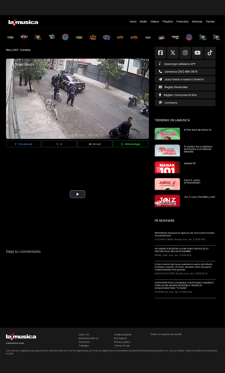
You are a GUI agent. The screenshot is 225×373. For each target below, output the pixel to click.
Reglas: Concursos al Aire (180, 95)
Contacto (171, 103)
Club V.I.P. (84, 334)
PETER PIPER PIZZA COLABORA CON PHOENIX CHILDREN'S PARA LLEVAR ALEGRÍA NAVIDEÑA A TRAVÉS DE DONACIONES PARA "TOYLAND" (184, 285)
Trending (25, 49)
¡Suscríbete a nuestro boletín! (181, 79)
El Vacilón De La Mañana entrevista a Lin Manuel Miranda (198, 149)
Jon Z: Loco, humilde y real (199, 197)
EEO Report (120, 338)
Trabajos (84, 345)
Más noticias (166, 299)
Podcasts (182, 21)
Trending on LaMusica (172, 120)
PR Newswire (165, 221)
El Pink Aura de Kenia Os (198, 129)
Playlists (167, 21)
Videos (154, 21)
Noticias (197, 21)
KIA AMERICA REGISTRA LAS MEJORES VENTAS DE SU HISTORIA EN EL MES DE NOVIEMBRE (182, 250)
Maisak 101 (189, 163)
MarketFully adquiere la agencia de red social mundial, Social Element (185, 234)
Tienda (210, 21)
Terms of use (122, 345)
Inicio (133, 21)
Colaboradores (122, 334)
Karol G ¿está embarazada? (192, 181)
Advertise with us (88, 338)
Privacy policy (122, 342)
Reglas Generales (176, 87)
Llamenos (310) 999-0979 (178, 72)
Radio (143, 21)
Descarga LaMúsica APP (177, 64)
